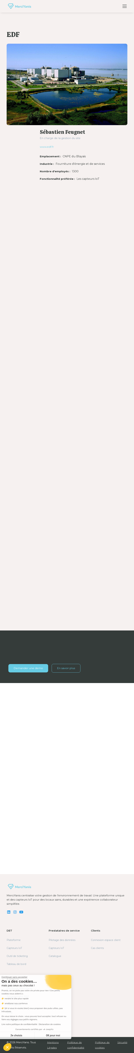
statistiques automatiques (25, 383)
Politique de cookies (102, 1045)
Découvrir (18, 847)
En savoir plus (66, 668)
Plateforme (14, 940)
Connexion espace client (106, 940)
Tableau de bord (16, 964)
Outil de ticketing (17, 956)
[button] (123, 6)
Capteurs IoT (14, 948)
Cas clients (97, 948)
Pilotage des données (62, 940)
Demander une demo (28, 668)
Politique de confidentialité (75, 1045)
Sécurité (122, 1042)
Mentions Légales (53, 1045)
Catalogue (55, 956)
